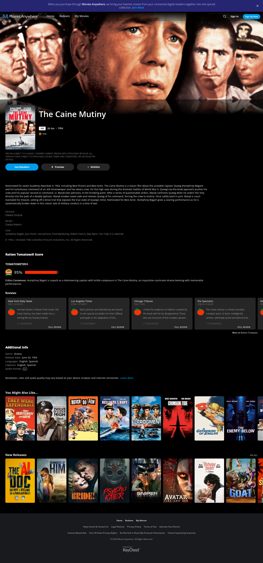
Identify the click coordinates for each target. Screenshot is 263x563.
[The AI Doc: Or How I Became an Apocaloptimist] (20, 481)
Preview (57, 167)
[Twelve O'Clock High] (51, 418)
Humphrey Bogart (14, 233)
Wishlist (93, 167)
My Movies (82, 16)
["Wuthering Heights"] (209, 481)
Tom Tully (104, 233)
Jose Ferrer (31, 233)
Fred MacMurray (60, 233)
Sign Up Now (251, 16)
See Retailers (22, 167)
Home (50, 16)
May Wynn (92, 233)
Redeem (64, 16)
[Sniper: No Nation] (146, 481)
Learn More (127, 378)
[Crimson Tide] (178, 418)
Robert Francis (78, 233)
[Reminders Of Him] (51, 481)
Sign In (235, 16)
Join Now (138, 7)
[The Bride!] (83, 481)
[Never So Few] (83, 418)
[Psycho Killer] (114, 481)
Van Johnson (44, 233)
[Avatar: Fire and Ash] (178, 481)
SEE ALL (254, 455)
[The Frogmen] (146, 418)
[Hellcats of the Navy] (114, 418)
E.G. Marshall (116, 233)
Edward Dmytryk (13, 215)
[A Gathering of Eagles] (209, 418)
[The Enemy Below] (241, 418)
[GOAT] (241, 481)
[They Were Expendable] (20, 418)
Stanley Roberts (13, 224)
